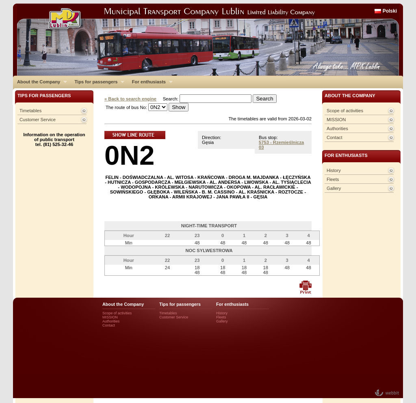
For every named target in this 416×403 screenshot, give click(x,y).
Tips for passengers (97, 81)
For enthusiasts (150, 81)
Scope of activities (345, 110)
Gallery (334, 188)
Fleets (333, 179)
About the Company (40, 81)
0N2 (129, 155)
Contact (334, 137)
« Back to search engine (130, 98)
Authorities (337, 128)
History (334, 170)
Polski (390, 11)
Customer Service (38, 119)
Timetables (30, 110)
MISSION (336, 119)
